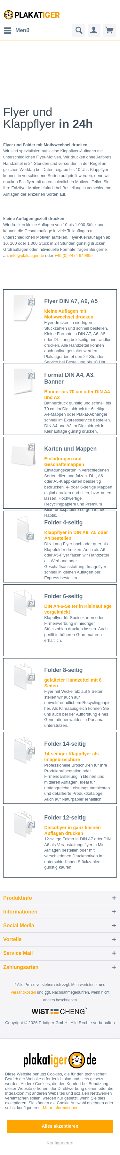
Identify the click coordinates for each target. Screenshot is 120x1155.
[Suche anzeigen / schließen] (78, 30)
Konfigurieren (60, 1142)
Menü (16, 29)
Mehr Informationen (60, 1107)
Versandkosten (23, 992)
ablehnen (95, 1102)
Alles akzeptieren (60, 1126)
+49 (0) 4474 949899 (73, 255)
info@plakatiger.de (27, 255)
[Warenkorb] (109, 30)
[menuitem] (16, 30)
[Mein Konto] (94, 30)
